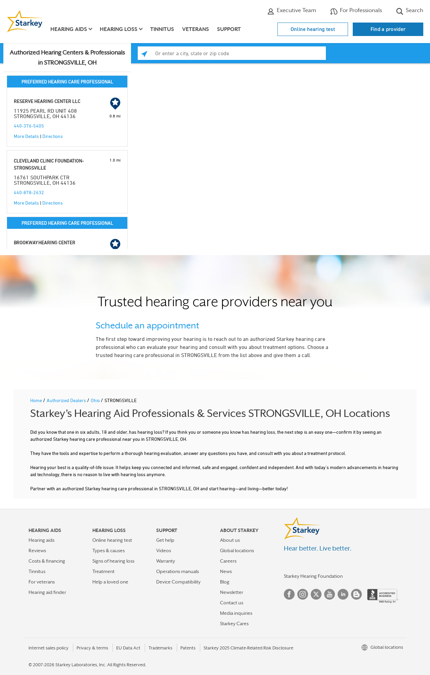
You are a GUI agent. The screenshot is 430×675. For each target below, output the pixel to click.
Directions (52, 136)
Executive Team (291, 11)
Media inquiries (236, 613)
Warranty (165, 561)
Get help (165, 540)
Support (229, 29)
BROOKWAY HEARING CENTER (44, 242)
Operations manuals (177, 571)
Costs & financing (47, 561)
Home (36, 400)
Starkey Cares (234, 623)
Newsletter (231, 592)
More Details (26, 136)
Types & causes (108, 550)
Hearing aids (41, 540)
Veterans (195, 29)
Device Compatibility (178, 581)
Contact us (231, 602)
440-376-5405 (29, 126)
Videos (163, 550)
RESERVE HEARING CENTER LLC (47, 101)
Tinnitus (162, 29)
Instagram (302, 594)
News (226, 571)
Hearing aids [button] (68, 29)
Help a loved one (110, 581)
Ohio (96, 400)
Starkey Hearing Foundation (313, 576)
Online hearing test (313, 29)
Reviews (37, 550)
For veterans (42, 581)
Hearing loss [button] (118, 29)
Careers (228, 561)
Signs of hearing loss (113, 561)
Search (409, 11)
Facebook (289, 594)
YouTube (329, 594)
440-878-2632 (29, 192)
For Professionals (356, 11)
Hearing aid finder (47, 592)
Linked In (343, 594)
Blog (224, 581)
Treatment (103, 571)
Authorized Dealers (67, 400)
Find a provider (388, 29)
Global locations (237, 550)
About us (230, 540)
